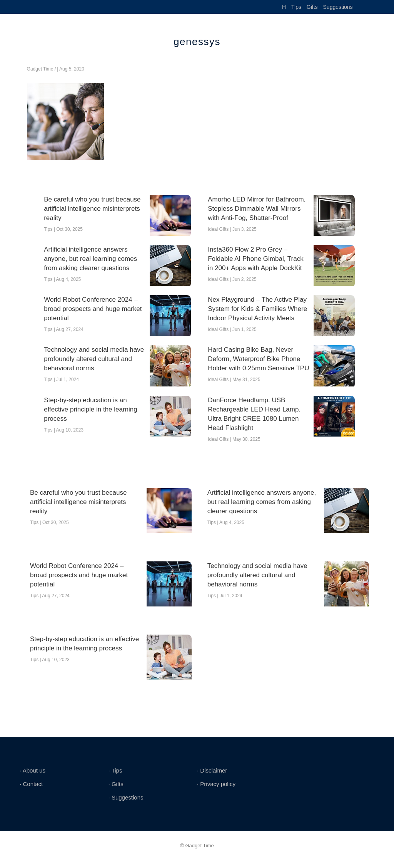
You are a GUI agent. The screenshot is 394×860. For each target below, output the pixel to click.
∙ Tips (115, 770)
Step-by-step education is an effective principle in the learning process (90, 409)
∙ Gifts (116, 784)
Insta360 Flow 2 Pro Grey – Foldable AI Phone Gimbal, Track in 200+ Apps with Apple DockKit (256, 259)
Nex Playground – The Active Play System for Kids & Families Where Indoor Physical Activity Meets (257, 309)
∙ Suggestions (126, 797)
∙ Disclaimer (212, 770)
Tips (296, 7)
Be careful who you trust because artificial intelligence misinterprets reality (92, 209)
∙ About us (32, 770)
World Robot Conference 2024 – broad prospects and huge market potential (93, 309)
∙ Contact (31, 784)
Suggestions (338, 7)
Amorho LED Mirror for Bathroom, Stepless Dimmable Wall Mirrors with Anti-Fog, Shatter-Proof (257, 209)
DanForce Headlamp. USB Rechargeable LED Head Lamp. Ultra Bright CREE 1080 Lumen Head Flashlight (254, 414)
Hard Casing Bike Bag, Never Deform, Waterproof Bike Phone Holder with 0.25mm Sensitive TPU (258, 359)
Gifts (312, 7)
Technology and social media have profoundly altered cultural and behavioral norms (94, 359)
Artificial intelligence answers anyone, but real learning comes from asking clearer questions (90, 259)
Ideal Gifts (218, 229)
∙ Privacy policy (216, 784)
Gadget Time (40, 69)
